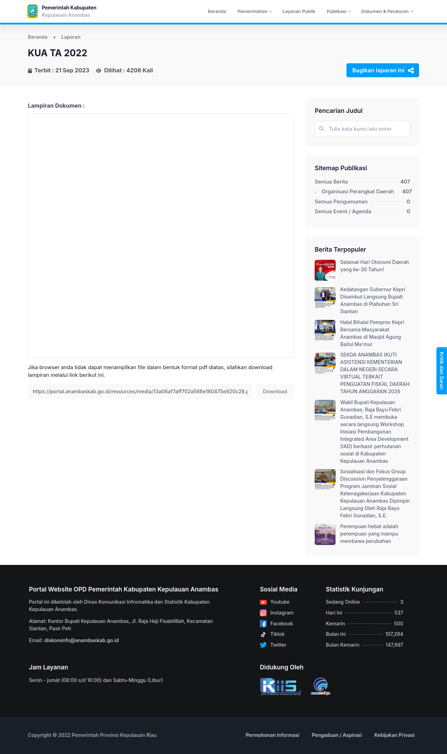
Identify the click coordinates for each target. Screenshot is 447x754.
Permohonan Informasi (272, 735)
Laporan (71, 37)
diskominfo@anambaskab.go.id (81, 640)
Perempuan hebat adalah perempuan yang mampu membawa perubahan (369, 533)
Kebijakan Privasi (394, 735)
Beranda (37, 37)
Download (275, 391)
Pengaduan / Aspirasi (337, 735)
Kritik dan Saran (442, 370)
